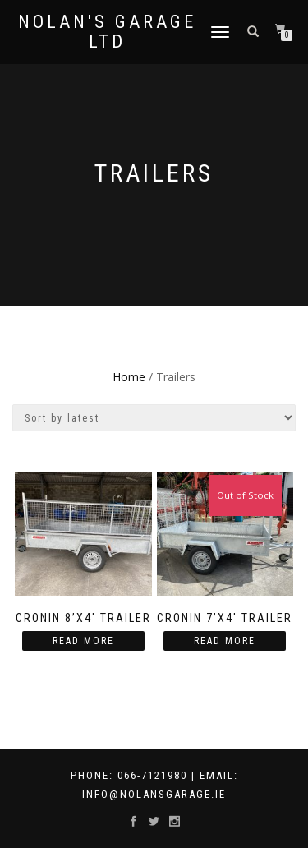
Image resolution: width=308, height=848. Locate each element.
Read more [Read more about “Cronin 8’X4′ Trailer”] (83, 641)
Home (129, 377)
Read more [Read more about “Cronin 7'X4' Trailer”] (224, 641)
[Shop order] (154, 417)
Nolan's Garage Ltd (107, 32)
